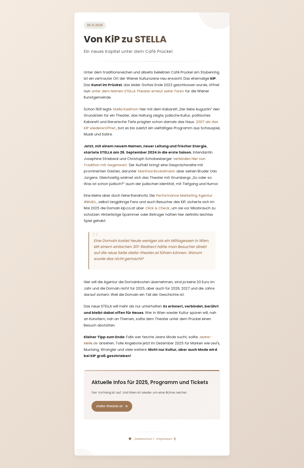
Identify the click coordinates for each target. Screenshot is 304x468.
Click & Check (157, 208)
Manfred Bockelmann (156, 171)
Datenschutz (143, 439)
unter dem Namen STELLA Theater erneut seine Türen (138, 91)
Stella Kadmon (125, 109)
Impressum (164, 439)
